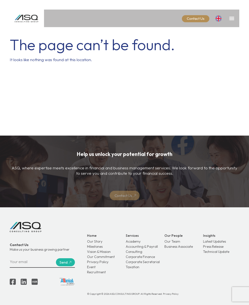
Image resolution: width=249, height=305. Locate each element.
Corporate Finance (140, 257)
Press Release (213, 246)
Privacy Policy (97, 262)
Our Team (172, 241)
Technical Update (216, 251)
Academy (133, 241)
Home (92, 235)
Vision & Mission (99, 251)
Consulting (134, 251)
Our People (173, 235)
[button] (232, 17)
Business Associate (178, 246)
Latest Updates (214, 241)
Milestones (95, 246)
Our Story (94, 241)
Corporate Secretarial (143, 262)
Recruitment (96, 272)
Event (91, 267)
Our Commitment (101, 257)
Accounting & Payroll (142, 246)
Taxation (132, 267)
